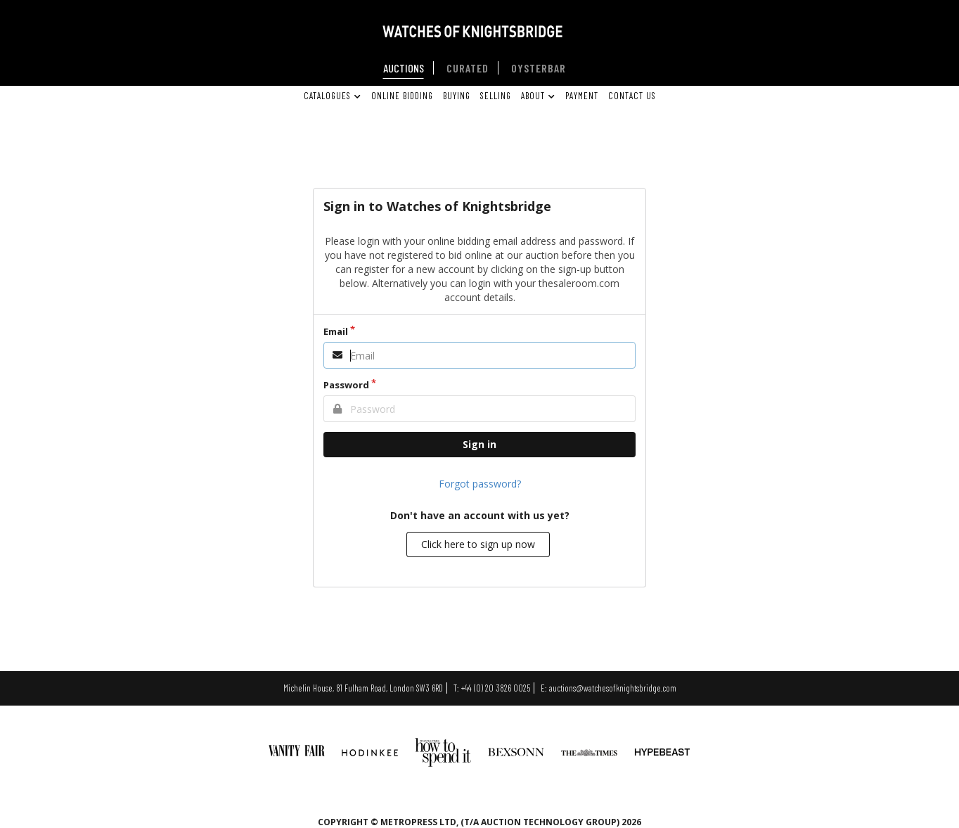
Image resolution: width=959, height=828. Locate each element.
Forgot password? (480, 483)
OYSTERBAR (538, 68)
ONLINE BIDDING (402, 95)
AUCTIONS (403, 68)
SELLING (495, 95)
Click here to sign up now (478, 544)
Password (346, 384)
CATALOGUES (331, 95)
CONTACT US (632, 95)
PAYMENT (581, 95)
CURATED (467, 68)
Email (335, 331)
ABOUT (537, 95)
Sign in (479, 444)
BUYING (456, 95)
